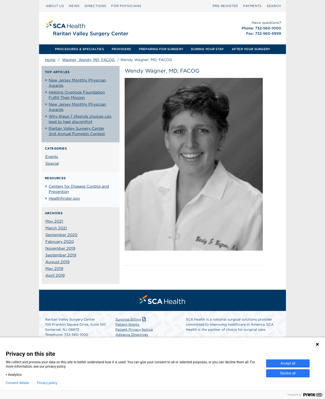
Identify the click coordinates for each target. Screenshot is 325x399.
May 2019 (54, 268)
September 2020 (61, 235)
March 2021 (56, 228)
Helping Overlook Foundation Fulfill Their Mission (77, 95)
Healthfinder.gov (64, 198)
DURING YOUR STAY (207, 49)
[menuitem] (55, 6)
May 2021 (54, 221)
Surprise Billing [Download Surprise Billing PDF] (131, 319)
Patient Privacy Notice (134, 329)
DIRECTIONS (95, 6)
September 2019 (60, 255)
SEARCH (274, 6)
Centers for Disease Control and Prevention (79, 189)
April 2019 (55, 275)
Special (52, 163)
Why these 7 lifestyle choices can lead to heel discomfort (80, 119)
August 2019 (57, 262)
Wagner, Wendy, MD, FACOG (88, 60)
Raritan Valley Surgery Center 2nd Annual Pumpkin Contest (77, 131)
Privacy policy (47, 383)
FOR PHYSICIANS (126, 6)
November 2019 (60, 248)
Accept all (287, 363)
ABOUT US (55, 6)
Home (50, 60)
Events (51, 156)
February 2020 (59, 241)
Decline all (288, 373)
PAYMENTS (252, 6)
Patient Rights (127, 324)
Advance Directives (131, 335)
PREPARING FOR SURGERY (161, 49)
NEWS (74, 6)
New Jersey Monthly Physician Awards (77, 83)
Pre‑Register (225, 6)
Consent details (17, 383)
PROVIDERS (121, 49)
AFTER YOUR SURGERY (251, 49)
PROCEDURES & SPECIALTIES (79, 49)
